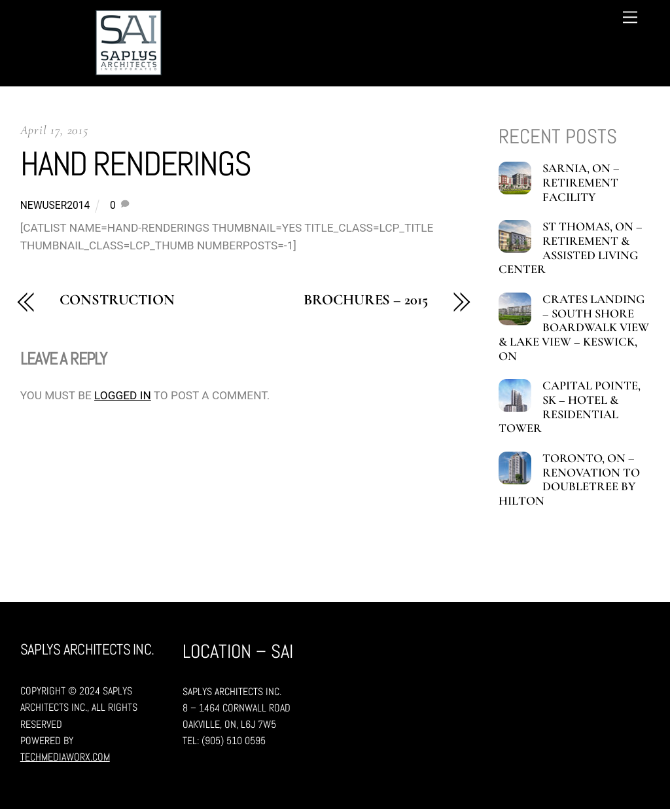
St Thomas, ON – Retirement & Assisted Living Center (570, 248)
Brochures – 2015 (365, 300)
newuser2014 (55, 205)
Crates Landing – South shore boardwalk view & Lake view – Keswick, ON (573, 328)
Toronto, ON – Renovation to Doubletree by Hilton (569, 480)
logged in (122, 395)
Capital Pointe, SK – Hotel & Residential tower (569, 407)
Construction (117, 300)
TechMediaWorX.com (65, 757)
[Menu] (630, 17)
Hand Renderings (135, 163)
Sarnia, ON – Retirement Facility (581, 183)
